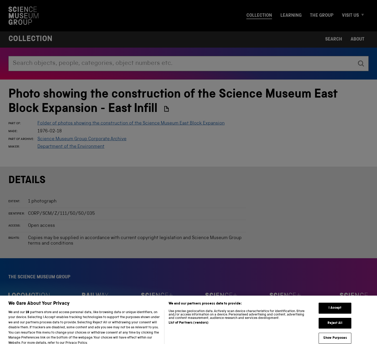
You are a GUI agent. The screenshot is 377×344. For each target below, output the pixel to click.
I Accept (335, 311)
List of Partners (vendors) (188, 326)
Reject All (335, 326)
